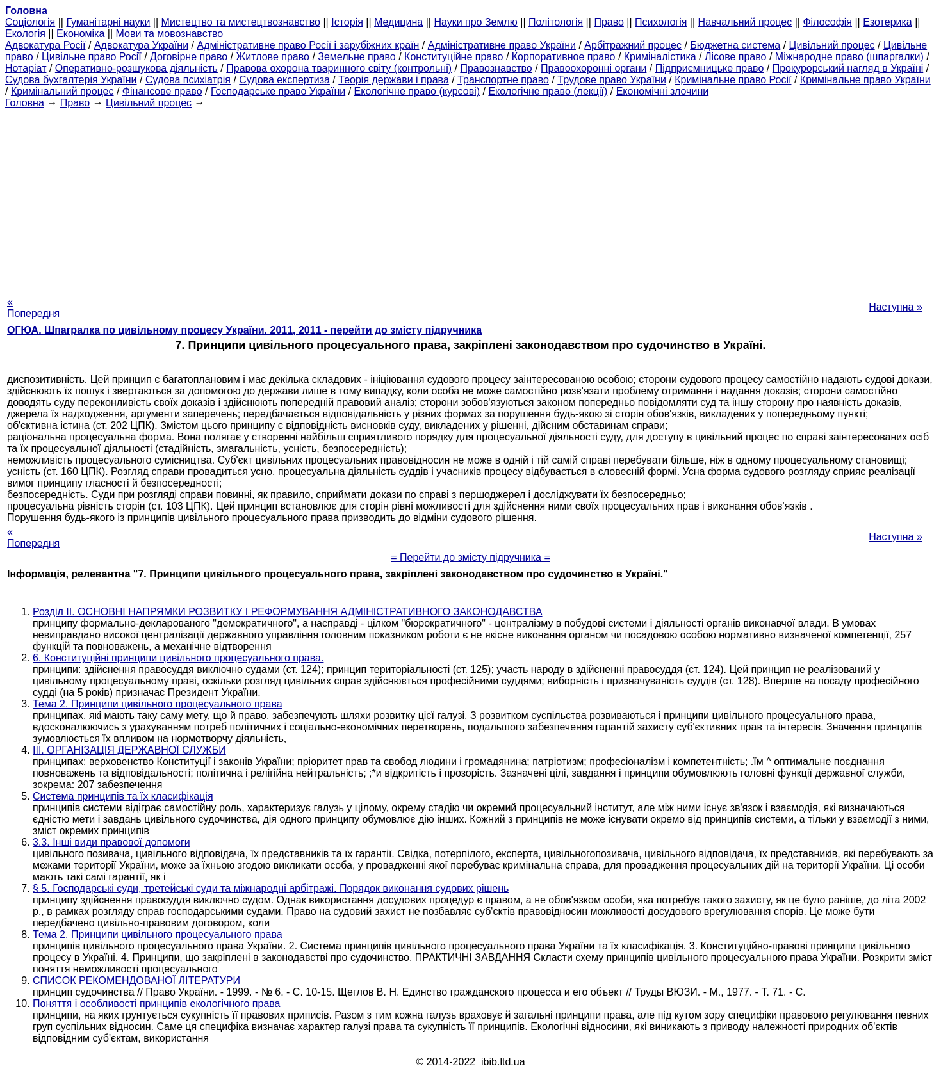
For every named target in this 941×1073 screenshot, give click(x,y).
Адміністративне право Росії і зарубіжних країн (308, 45)
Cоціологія (30, 22)
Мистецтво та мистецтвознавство (240, 22)
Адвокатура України (141, 45)
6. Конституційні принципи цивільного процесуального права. (178, 657)
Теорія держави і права (393, 79)
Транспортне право (503, 79)
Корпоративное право (564, 56)
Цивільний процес (832, 45)
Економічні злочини (662, 91)
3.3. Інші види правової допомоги (111, 842)
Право (609, 22)
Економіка (80, 33)
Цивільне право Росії (92, 56)
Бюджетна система (735, 45)
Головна (24, 102)
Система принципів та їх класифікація (123, 796)
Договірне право (188, 56)
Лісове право (735, 56)
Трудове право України (611, 79)
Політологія (555, 22)
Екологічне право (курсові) (417, 91)
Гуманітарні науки (108, 22)
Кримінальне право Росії (733, 79)
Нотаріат (25, 68)
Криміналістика (660, 56)
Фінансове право (162, 91)
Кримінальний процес (62, 91)
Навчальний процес (745, 22)
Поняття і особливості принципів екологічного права (157, 1003)
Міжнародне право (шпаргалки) (849, 56)
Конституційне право (453, 56)
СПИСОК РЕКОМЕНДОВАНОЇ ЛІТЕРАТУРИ (136, 980)
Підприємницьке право (709, 68)
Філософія (827, 22)
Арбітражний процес (633, 45)
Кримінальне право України (865, 79)
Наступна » (895, 307)
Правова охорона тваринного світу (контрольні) (339, 68)
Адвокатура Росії (45, 45)
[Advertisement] (470, 198)
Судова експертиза (284, 79)
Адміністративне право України (502, 45)
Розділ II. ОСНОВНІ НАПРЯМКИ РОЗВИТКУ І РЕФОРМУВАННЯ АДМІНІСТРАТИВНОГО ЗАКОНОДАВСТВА (288, 611)
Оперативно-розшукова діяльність (136, 68)
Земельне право (356, 56)
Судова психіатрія (188, 79)
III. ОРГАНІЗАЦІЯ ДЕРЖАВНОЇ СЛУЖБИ (129, 750)
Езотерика (887, 22)
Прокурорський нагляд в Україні (848, 68)
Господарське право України (278, 91)
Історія (347, 22)
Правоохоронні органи (593, 68)
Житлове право (272, 56)
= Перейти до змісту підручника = (470, 557)
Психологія (661, 22)
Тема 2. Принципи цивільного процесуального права (157, 703)
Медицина (398, 22)
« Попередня (33, 307)
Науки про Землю (475, 22)
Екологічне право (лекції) (547, 91)
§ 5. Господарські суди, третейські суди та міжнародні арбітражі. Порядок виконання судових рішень (271, 888)
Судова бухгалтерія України (71, 79)
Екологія (25, 33)
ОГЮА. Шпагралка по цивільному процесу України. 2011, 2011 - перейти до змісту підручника (244, 330)
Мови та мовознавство (170, 33)
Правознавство (496, 68)
